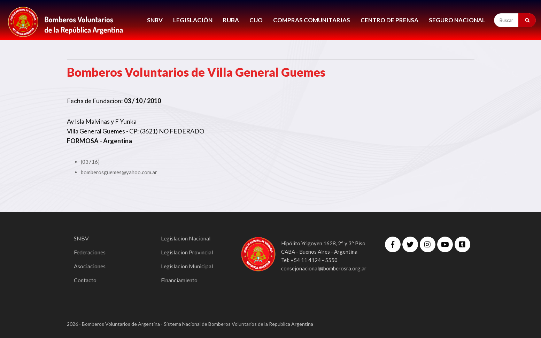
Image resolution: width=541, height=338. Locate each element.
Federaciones (90, 252)
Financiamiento (179, 280)
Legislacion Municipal (187, 266)
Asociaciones (90, 266)
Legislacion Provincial (187, 252)
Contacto (85, 280)
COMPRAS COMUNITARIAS (311, 20)
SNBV (155, 20)
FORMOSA (83, 141)
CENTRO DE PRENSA (389, 20)
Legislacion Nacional (185, 238)
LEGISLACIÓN (192, 20)
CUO (256, 20)
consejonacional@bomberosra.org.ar (323, 268)
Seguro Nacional (457, 20)
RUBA (231, 20)
